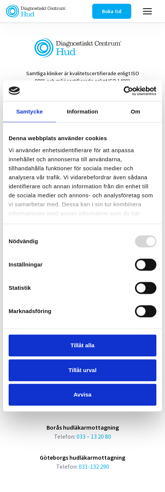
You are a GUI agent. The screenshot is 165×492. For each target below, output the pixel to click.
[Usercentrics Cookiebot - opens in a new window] (123, 91)
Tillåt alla (82, 345)
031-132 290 (94, 466)
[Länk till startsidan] (36, 11)
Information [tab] (82, 111)
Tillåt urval (83, 370)
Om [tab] (135, 111)
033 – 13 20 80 (93, 436)
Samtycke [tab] (29, 111)
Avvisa (83, 394)
